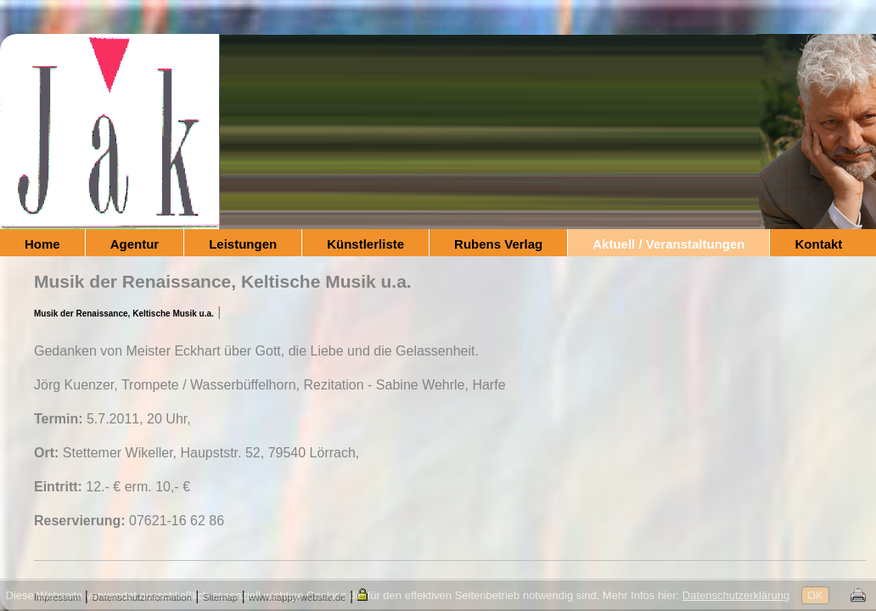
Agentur (135, 244)
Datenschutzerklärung (735, 595)
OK (815, 595)
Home (42, 244)
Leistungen (243, 244)
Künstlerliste (365, 244)
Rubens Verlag (498, 244)
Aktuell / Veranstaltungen (668, 244)
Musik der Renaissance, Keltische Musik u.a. (124, 313)
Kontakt (818, 244)
